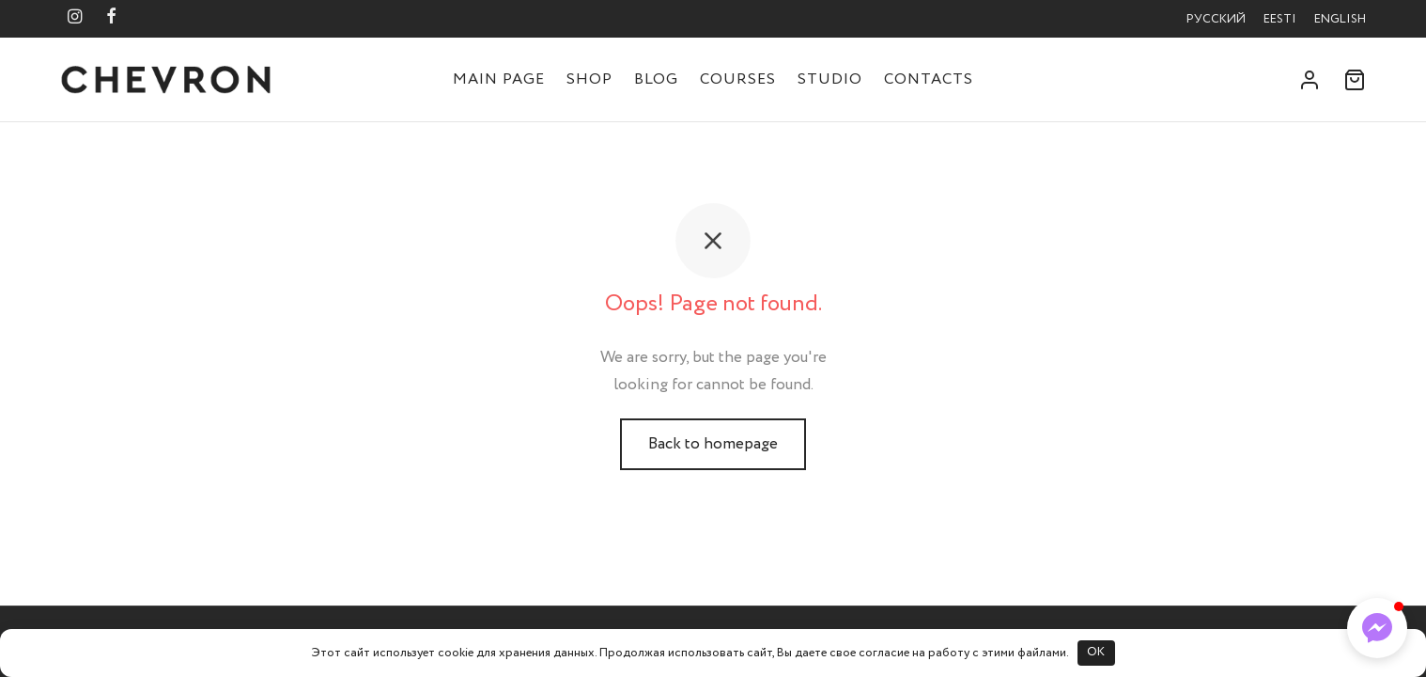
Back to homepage (713, 444)
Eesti (1279, 19)
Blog (656, 79)
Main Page (499, 79)
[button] (1377, 628)
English (1340, 19)
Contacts (928, 79)
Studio (830, 79)
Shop (589, 79)
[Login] (1309, 80)
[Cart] (1354, 80)
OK (1096, 652)
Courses (738, 79)
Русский (1216, 19)
